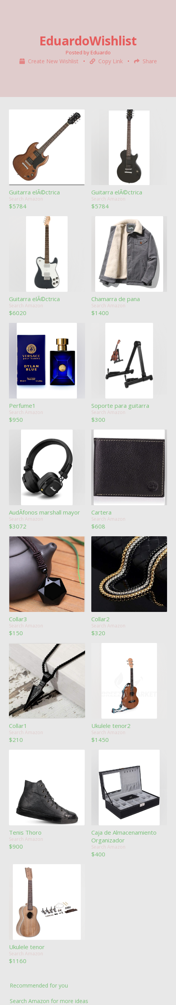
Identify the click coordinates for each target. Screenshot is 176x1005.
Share (145, 61)
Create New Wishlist (49, 61)
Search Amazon (26, 199)
